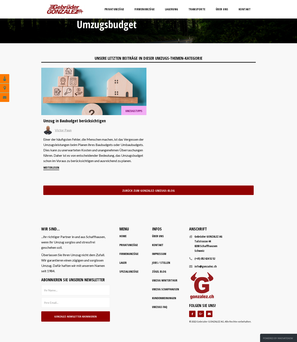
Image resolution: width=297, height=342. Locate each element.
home (122, 236)
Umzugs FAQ (159, 307)
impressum (159, 254)
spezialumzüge (128, 271)
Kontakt (245, 9)
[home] (65, 9)
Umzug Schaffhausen (165, 289)
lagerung (171, 9)
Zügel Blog (159, 271)
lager (123, 263)
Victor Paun (63, 130)
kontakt (157, 245)
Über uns (222, 9)
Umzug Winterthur (164, 280)
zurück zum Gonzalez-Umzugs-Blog (148, 190)
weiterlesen (51, 167)
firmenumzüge (144, 9)
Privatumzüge (128, 245)
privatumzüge (114, 9)
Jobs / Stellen (161, 263)
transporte (197, 9)
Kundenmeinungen (164, 298)
